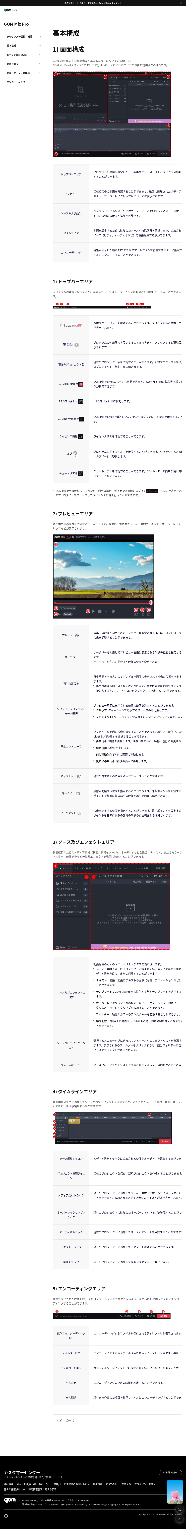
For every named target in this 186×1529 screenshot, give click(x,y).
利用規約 (97, 1484)
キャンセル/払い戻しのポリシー (33, 1484)
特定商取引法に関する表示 (42, 1489)
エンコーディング (16, 82)
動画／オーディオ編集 (18, 73)
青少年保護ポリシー (14, 1489)
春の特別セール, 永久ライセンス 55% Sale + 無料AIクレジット (93, 3)
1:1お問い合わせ (170, 1472)
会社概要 (8, 1484)
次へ (69, 1421)
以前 (59, 1421)
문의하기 (179, 1509)
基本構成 (11, 45)
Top (179, 1518)
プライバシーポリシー (146, 1484)
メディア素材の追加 (17, 54)
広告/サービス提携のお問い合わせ (72, 1484)
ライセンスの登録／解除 (19, 36)
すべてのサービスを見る (118, 1484)
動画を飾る (12, 63)
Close (180, 3)
